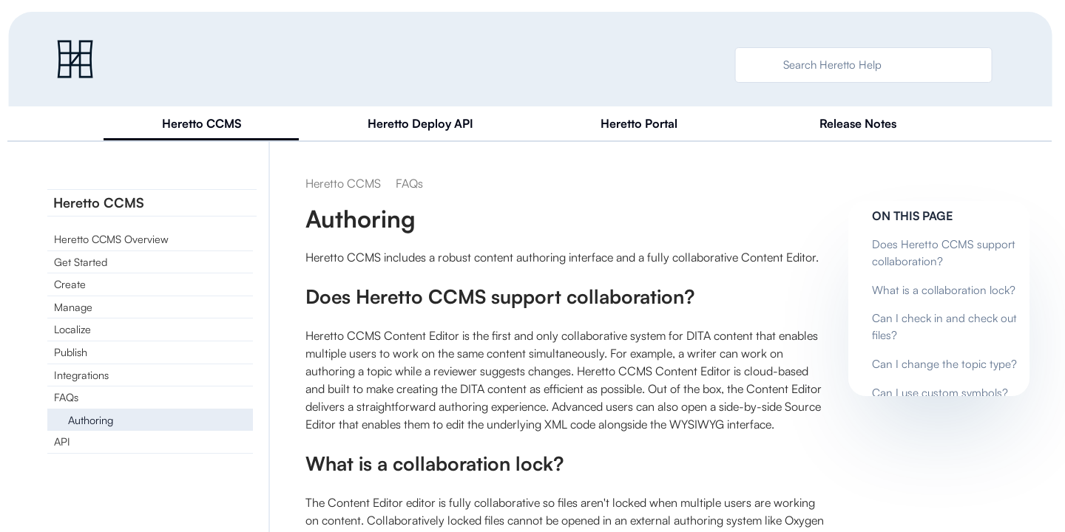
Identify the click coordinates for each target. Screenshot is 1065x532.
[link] (75, 59)
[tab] (201, 124)
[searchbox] (756, 65)
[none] (910, 183)
